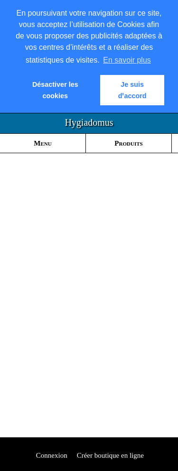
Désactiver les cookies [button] (55, 90)
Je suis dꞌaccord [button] (132, 90)
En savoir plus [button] (127, 60)
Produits (128, 143)
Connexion (50, 455)
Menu (42, 143)
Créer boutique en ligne (110, 455)
